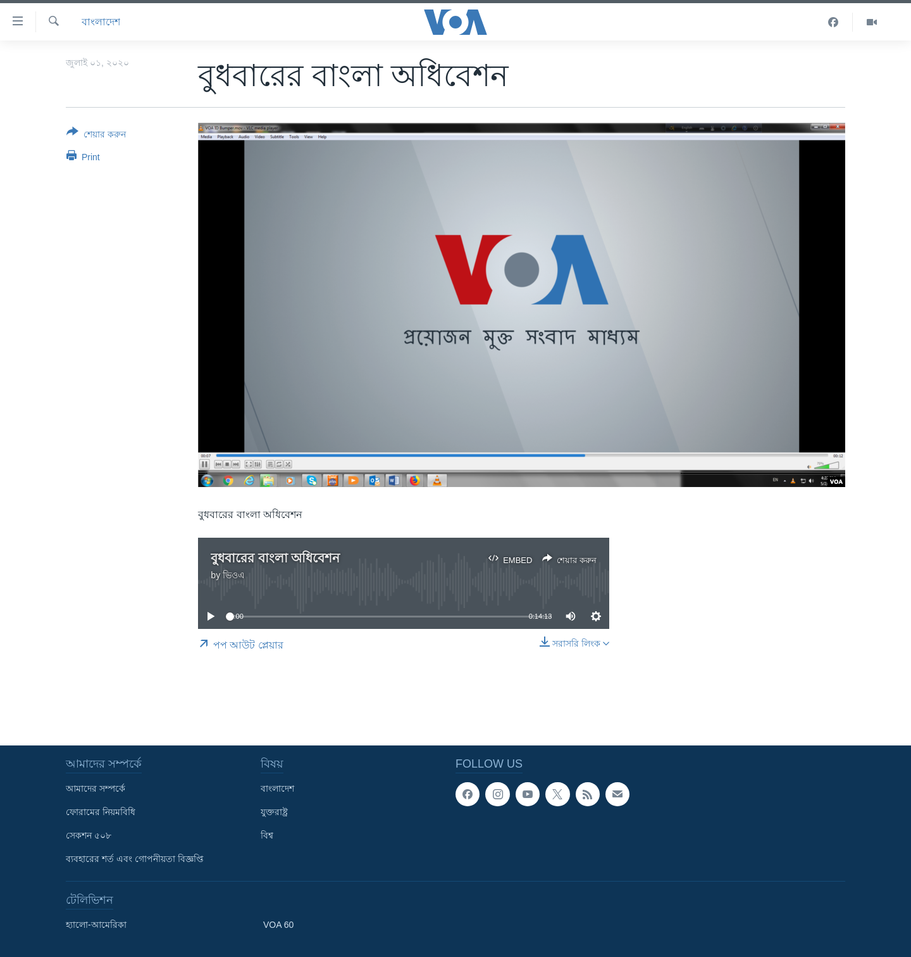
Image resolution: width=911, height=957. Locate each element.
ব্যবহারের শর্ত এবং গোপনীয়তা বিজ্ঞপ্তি (135, 859)
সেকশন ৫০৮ (88, 835)
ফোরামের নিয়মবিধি (100, 812)
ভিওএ (234, 575)
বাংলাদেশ (101, 21)
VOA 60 (278, 925)
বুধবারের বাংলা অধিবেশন (275, 558)
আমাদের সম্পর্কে (95, 788)
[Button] (96, 135)
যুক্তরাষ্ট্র (274, 812)
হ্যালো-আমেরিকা (96, 925)
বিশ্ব (267, 835)
